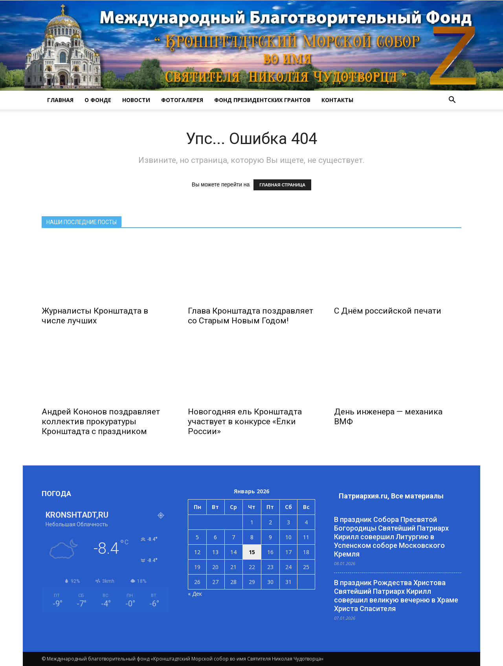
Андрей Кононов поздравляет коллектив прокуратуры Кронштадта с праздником (101, 421)
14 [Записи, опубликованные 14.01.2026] (233, 552)
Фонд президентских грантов (262, 100)
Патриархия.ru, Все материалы (391, 496)
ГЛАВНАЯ (60, 100)
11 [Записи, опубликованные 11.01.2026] (306, 537)
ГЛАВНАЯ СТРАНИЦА (282, 184)
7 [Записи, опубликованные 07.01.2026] (233, 537)
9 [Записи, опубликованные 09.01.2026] (270, 537)
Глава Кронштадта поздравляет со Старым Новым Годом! (250, 315)
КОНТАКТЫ (337, 100)
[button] (451, 100)
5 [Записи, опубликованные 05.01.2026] (197, 537)
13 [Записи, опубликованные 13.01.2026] (215, 552)
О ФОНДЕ (97, 100)
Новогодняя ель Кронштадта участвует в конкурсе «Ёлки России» (245, 421)
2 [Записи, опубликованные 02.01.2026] (270, 522)
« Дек (195, 593)
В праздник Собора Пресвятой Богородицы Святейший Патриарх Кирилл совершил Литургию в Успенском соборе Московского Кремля (391, 536)
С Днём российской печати (387, 311)
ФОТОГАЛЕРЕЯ (182, 100)
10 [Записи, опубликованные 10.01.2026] (288, 537)
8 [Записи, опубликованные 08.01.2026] (251, 537)
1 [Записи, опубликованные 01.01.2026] (251, 522)
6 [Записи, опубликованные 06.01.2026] (215, 537)
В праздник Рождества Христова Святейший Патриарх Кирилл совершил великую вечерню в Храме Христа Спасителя (396, 595)
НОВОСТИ (136, 100)
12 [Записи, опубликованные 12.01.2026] (197, 552)
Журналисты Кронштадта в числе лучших (95, 315)
